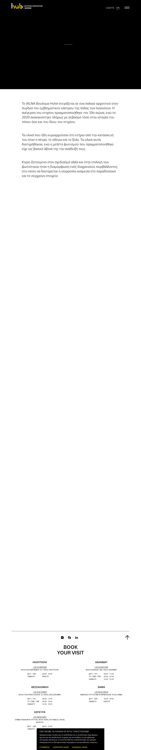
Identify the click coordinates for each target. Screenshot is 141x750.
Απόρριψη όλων (61, 747)
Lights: (113, 8)
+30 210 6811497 (101, 667)
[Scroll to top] (127, 637)
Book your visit (70, 650)
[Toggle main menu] (127, 8)
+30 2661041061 (39, 717)
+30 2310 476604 (40, 692)
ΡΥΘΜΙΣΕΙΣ (45, 747)
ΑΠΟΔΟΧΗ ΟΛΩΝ (79, 747)
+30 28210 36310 (101, 692)
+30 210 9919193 (40, 667)
